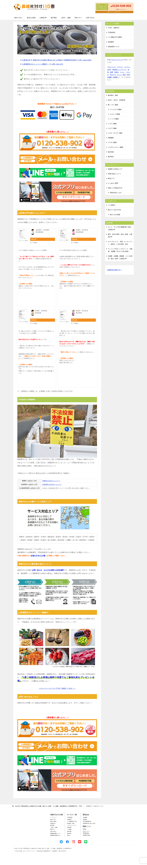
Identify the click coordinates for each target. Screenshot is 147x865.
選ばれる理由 (31, 17)
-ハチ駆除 (69, 829)
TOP (48, 806)
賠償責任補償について (55, 833)
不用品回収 (111, 32)
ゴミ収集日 (111, 205)
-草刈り (68, 835)
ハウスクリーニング (116, 59)
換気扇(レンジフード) (119, 69)
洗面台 (116, 72)
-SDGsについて (86, 831)
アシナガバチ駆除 (115, 109)
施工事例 (54, 17)
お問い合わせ (90, 17)
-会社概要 (85, 817)
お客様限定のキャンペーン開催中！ (35, 64)
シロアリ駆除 (112, 123)
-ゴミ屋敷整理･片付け (72, 821)
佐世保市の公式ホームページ (51, 484)
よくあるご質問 (113, 183)
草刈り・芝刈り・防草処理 (116, 100)
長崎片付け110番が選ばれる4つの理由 (47, 60)
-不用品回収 (69, 817)
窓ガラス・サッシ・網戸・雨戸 (120, 74)
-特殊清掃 (69, 827)
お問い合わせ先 (57, 64)
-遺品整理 (69, 819)
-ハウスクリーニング (71, 825)
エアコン (120, 67)
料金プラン (78, 17)
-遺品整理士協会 (86, 835)
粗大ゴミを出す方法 (114, 210)
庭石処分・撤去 (113, 95)
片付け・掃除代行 (113, 28)
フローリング (111, 67)
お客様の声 (43, 17)
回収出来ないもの (115, 192)
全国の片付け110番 (38, 556)
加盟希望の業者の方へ (114, 270)
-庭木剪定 (69, 833)
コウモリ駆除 (112, 142)
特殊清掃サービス (113, 46)
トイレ (122, 72)
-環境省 (84, 829)
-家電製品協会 (86, 833)
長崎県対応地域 (70, 60)
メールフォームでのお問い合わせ (115, 11)
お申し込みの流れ (85, 60)
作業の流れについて (114, 174)
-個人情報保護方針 (87, 821)
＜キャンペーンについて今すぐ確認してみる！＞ (57, 688)
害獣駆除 (111, 138)
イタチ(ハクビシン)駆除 (115, 147)
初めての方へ (18, 17)
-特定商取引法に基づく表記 (89, 823)
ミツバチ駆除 (114, 119)
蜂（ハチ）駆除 (113, 105)
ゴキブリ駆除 (112, 128)
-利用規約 (85, 819)
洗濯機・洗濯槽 (112, 77)
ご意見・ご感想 (66, 17)
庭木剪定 (111, 156)
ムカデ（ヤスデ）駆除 (115, 133)
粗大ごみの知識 (115, 214)
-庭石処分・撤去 (70, 823)
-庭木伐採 (69, 831)
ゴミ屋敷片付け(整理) (115, 37)
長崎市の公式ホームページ (51, 481)
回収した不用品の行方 (115, 188)
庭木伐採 (111, 152)
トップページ (53, 817)
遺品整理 (111, 42)
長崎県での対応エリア (115, 169)
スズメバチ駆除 (115, 114)
